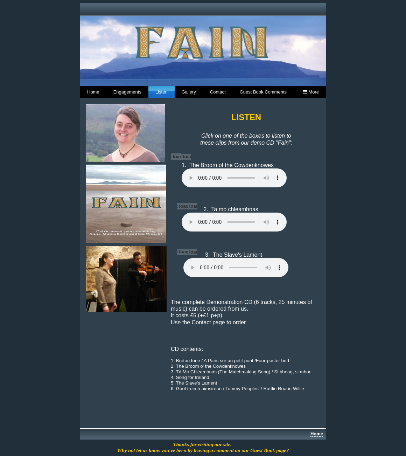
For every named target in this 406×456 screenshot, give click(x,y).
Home (93, 92)
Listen (161, 92)
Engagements (127, 92)
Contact (218, 92)
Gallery (189, 92)
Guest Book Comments (263, 92)
